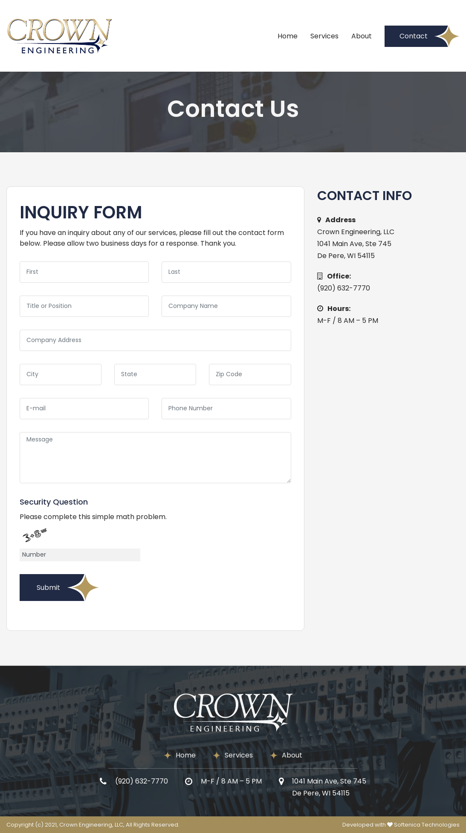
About (361, 36)
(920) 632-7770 (343, 288)
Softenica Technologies (427, 825)
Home (288, 36)
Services (324, 36)
